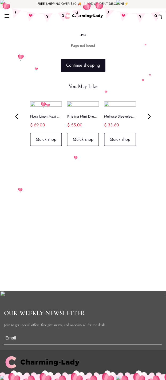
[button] (17, 117)
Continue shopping (83, 65)
